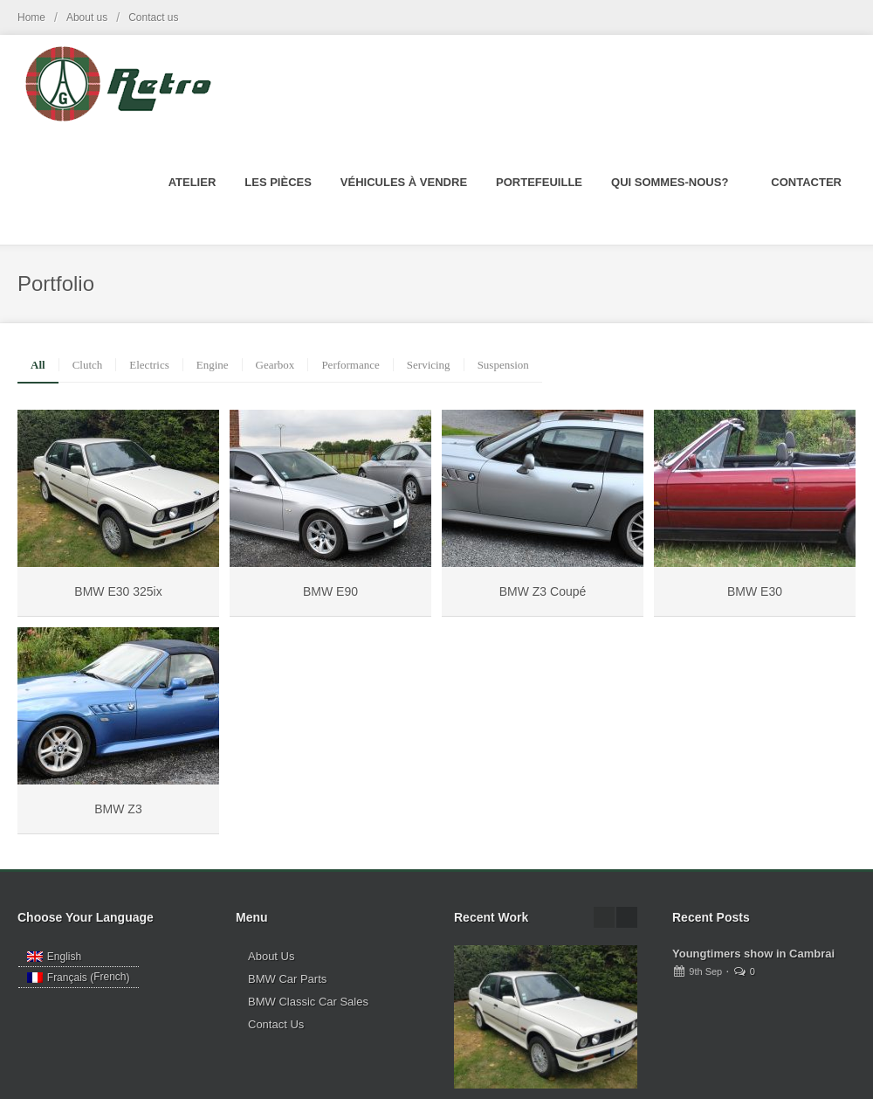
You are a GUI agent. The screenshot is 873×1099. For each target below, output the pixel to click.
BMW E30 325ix (118, 591)
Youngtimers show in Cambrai (753, 953)
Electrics (148, 364)
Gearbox (275, 364)
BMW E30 (754, 591)
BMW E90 (330, 591)
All (38, 364)
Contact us (153, 17)
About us (86, 17)
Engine (212, 364)
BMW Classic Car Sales (308, 1001)
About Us (271, 956)
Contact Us (276, 1024)
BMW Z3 (117, 809)
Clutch (87, 364)
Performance (350, 364)
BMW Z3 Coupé (543, 591)
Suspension (503, 364)
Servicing (428, 364)
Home (31, 17)
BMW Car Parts (287, 978)
